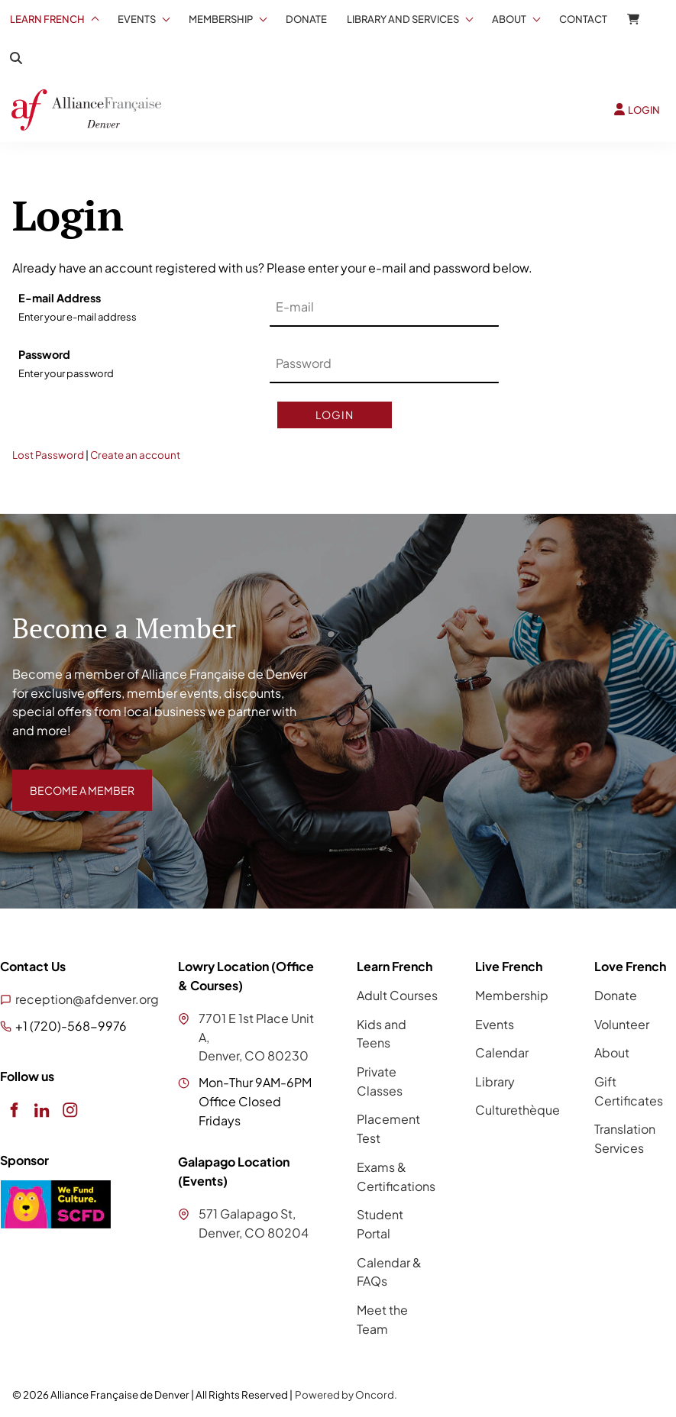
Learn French (47, 19)
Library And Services (403, 19)
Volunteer (621, 1024)
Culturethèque (517, 1110)
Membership (221, 19)
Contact (583, 19)
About (509, 19)
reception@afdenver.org (87, 999)
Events (137, 19)
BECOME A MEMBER (71, 778)
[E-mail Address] (384, 308)
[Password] (384, 364)
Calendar (502, 1052)
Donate (306, 19)
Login (334, 414)
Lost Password (48, 454)
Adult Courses (397, 995)
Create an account (135, 454)
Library (495, 1081)
